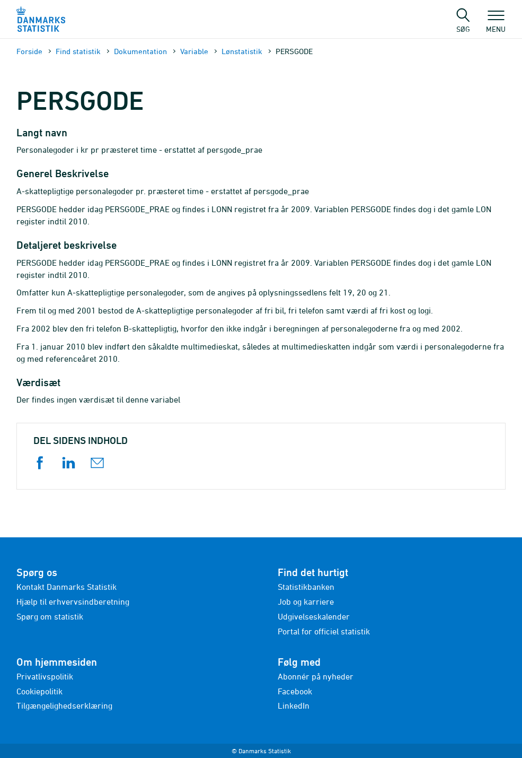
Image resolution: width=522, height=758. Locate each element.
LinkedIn (293, 705)
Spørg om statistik (49, 616)
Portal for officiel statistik (324, 631)
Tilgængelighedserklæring (64, 705)
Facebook (295, 691)
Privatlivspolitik (44, 676)
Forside (29, 51)
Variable (194, 51)
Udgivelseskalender (314, 616)
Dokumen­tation (140, 51)
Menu (496, 24)
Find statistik (78, 51)
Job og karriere (306, 601)
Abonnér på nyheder (315, 676)
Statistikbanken (306, 586)
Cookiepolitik (39, 691)
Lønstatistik (242, 51)
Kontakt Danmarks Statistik (66, 586)
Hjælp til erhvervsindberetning (72, 601)
